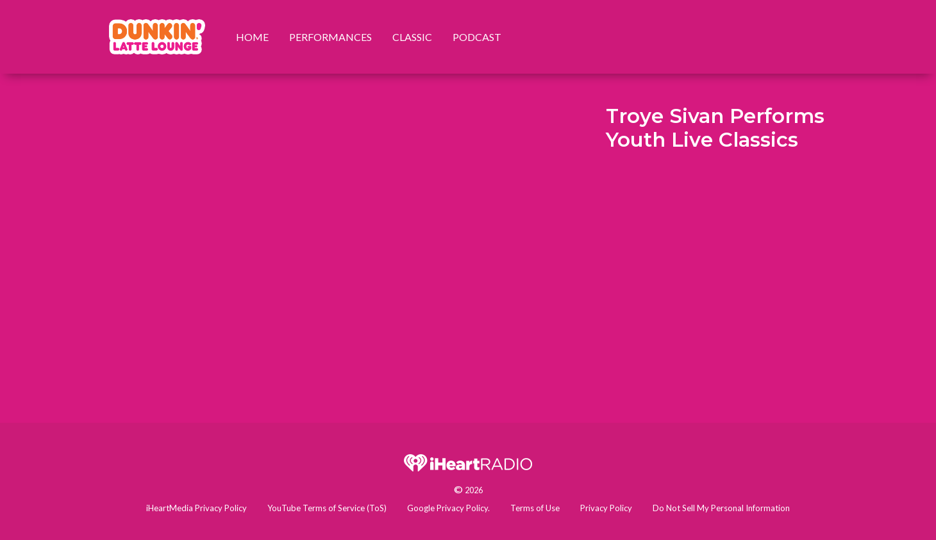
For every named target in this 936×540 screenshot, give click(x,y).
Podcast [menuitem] (477, 37)
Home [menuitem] (252, 37)
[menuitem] (157, 36)
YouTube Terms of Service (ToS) (327, 508)
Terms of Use (535, 508)
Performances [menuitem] (330, 37)
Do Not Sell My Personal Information (721, 508)
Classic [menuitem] (412, 37)
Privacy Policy (606, 508)
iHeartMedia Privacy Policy (196, 508)
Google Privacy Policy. (448, 508)
